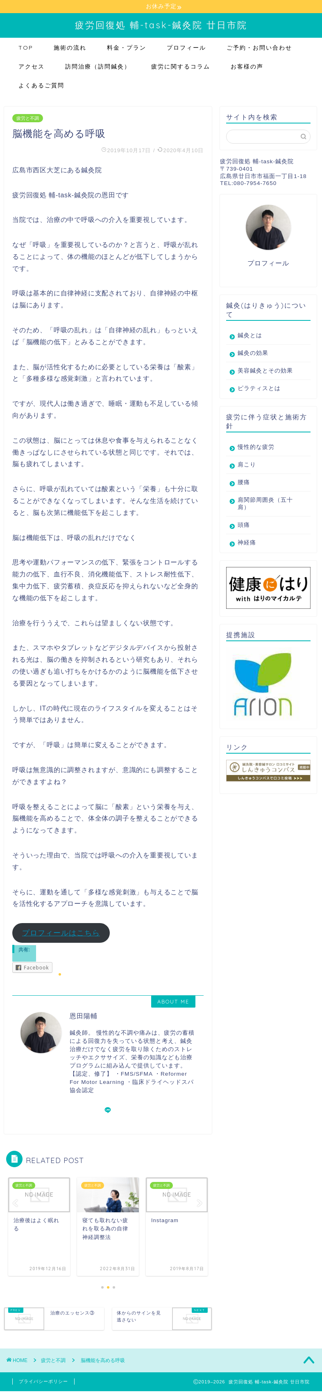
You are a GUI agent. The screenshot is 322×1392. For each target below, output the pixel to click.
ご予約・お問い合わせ (259, 48)
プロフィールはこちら (61, 933)
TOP (25, 48)
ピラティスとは (259, 389)
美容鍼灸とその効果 (265, 371)
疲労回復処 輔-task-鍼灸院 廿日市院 (161, 25)
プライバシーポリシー (43, 1382)
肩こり (247, 465)
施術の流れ (70, 48)
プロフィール (186, 48)
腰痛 (244, 483)
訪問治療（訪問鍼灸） (98, 67)
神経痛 (247, 543)
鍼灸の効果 (253, 353)
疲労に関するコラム (180, 67)
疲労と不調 (27, 118)
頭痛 (244, 525)
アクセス (31, 67)
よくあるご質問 (41, 85)
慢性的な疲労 (256, 447)
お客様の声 (247, 67)
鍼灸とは (250, 336)
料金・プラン (126, 48)
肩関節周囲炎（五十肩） (265, 504)
